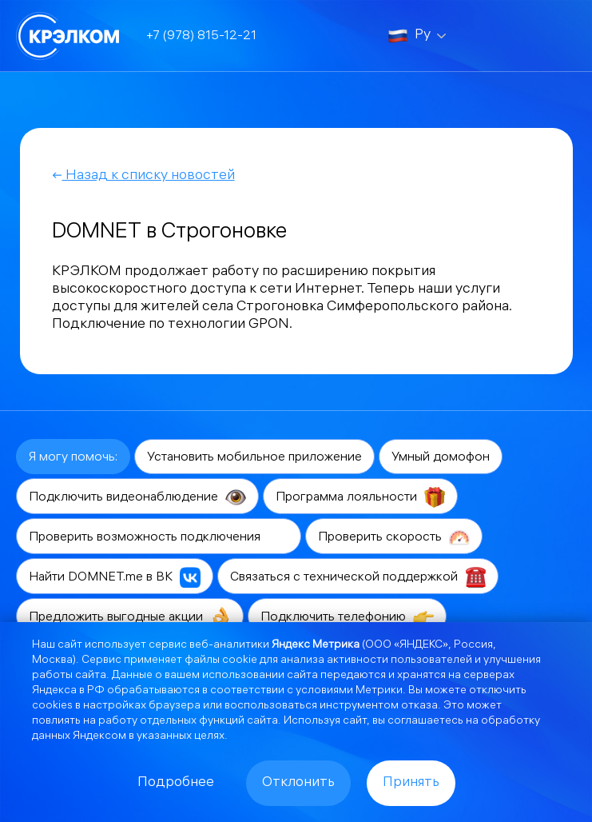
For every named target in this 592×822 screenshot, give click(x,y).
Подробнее (175, 783)
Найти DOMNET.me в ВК (115, 577)
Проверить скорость (394, 537)
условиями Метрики (349, 691)
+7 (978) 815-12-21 (201, 36)
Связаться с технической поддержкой (358, 577)
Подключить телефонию (347, 617)
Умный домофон (440, 458)
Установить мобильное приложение (254, 458)
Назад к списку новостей (143, 176)
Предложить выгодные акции (130, 617)
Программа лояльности (360, 497)
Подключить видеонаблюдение (137, 497)
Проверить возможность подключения (158, 537)
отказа (419, 706)
